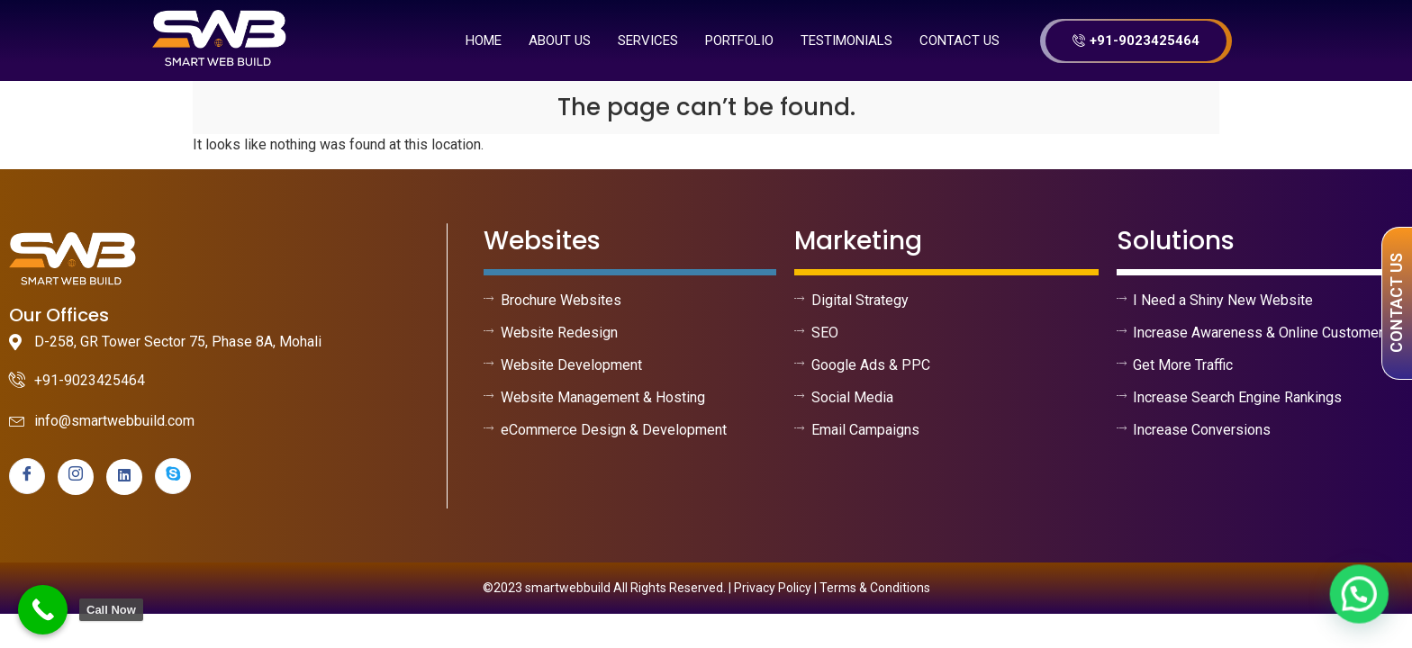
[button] (1360, 596)
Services (648, 40)
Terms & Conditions (874, 587)
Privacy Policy (772, 587)
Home (484, 40)
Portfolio (739, 40)
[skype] (173, 476)
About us (560, 40)
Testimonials (846, 40)
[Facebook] (27, 476)
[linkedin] (124, 477)
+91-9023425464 (1136, 40)
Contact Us (959, 40)
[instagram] (76, 477)
